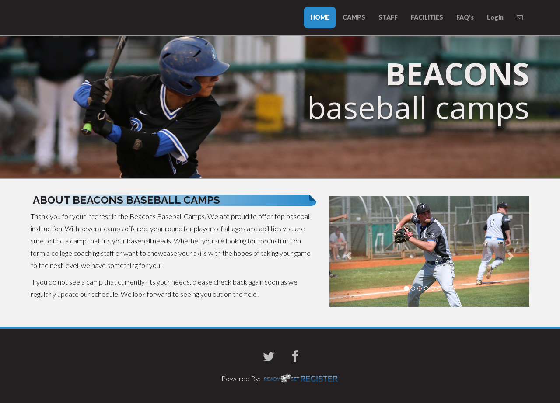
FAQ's (465, 17)
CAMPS (354, 17)
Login (495, 17)
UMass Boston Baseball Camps (39, 16)
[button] (344, 251)
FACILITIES (427, 17)
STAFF (388, 17)
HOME (319, 17)
